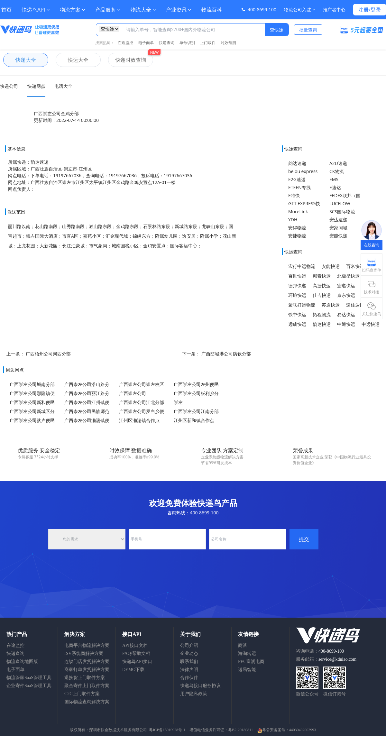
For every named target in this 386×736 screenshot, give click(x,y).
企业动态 (189, 653)
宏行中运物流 (301, 266)
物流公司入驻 (299, 9)
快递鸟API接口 (137, 661)
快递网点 (36, 86)
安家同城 (338, 228)
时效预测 (228, 42)
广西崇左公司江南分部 (196, 411)
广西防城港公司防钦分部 (226, 354)
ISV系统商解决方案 (83, 653)
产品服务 (107, 9)
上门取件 (208, 42)
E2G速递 (297, 179)
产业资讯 (178, 9)
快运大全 (72, 60)
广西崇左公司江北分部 (141, 402)
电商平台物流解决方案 (86, 645)
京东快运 (346, 295)
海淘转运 (247, 653)
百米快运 (355, 266)
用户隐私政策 (193, 693)
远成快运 (297, 324)
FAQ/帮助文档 (136, 653)
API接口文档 (135, 645)
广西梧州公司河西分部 (48, 354)
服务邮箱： (326, 659)
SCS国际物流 (342, 211)
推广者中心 (334, 9)
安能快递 (338, 236)
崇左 (178, 402)
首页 (6, 9)
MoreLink (298, 211)
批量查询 (308, 30)
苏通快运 (331, 305)
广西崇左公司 (132, 393)
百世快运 (297, 276)
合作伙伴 (189, 677)
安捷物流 (297, 236)
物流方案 (72, 9)
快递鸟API (36, 9)
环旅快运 (297, 295)
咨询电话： (320, 651)
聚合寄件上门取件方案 (86, 685)
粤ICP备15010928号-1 (167, 730)
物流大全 (143, 9)
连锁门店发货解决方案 (86, 661)
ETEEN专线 (299, 187)
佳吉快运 (322, 295)
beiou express (302, 171)
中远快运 (371, 324)
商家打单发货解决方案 (86, 669)
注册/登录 (369, 9)
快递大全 (19, 60)
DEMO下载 (133, 669)
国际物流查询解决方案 (86, 701)
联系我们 (189, 661)
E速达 (335, 187)
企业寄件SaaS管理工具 (28, 685)
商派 (242, 645)
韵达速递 (297, 163)
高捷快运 (322, 285)
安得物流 (297, 228)
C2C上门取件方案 (82, 693)
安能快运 (331, 266)
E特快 (294, 195)
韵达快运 (322, 324)
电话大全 (63, 86)
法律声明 (189, 669)
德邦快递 (297, 285)
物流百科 (211, 9)
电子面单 (146, 42)
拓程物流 (322, 314)
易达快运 (346, 314)
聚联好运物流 (301, 305)
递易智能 (247, 669)
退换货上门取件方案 (84, 677)
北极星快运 (348, 276)
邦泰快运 (322, 276)
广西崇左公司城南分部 (32, 384)
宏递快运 (346, 285)
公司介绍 (189, 645)
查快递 (276, 30)
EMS (333, 179)
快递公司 (9, 86)
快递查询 (166, 42)
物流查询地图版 (22, 661)
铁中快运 (297, 314)
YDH (292, 219)
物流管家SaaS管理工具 (28, 677)
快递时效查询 (127, 60)
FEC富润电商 (251, 661)
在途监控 (125, 42)
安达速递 (338, 219)
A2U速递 (338, 163)
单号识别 (187, 42)
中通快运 (346, 324)
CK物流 (336, 171)
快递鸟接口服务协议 (200, 685)
